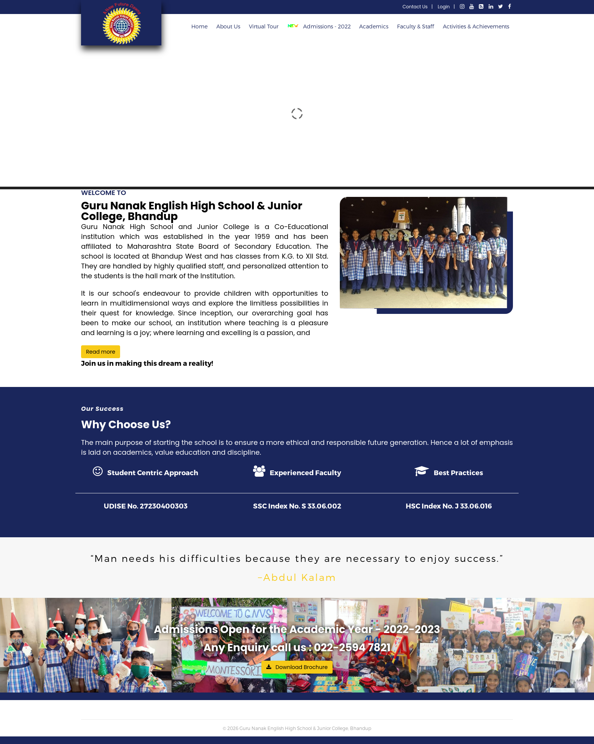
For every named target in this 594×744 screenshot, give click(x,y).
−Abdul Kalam (297, 577)
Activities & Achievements (476, 26)
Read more (100, 352)
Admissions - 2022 (320, 26)
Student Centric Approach (145, 471)
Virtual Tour (263, 26)
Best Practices (448, 471)
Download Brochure (297, 667)
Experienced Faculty (297, 471)
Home (199, 26)
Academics (373, 26)
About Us (228, 26)
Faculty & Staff (415, 26)
